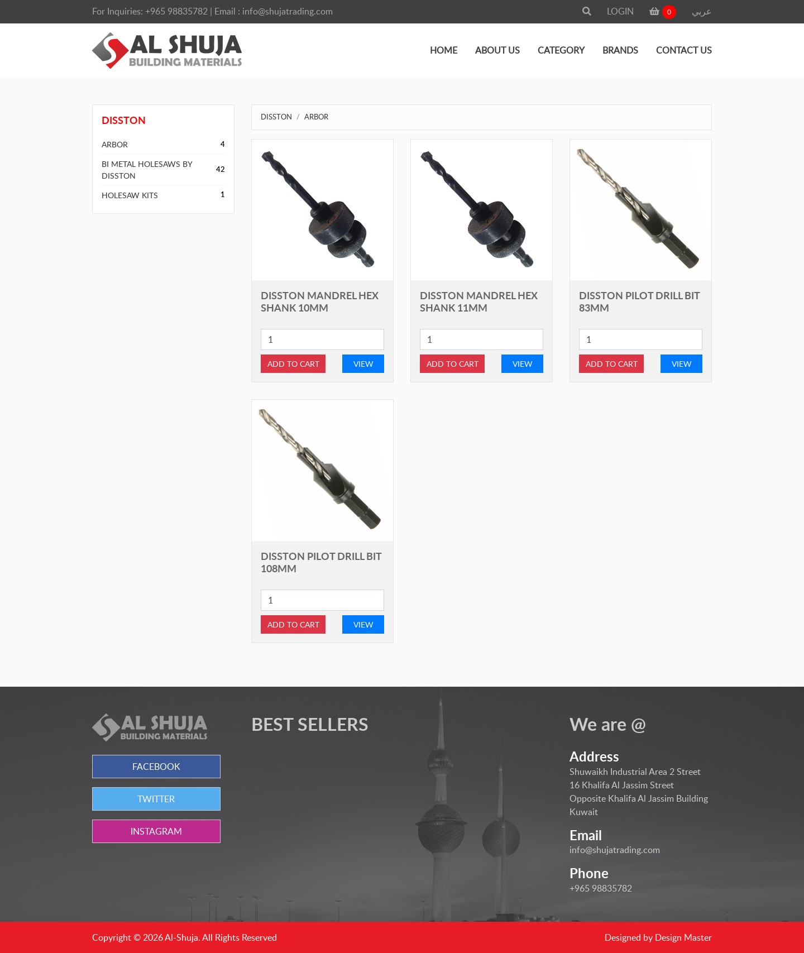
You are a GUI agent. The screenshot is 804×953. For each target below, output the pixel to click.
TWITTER (156, 799)
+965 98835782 (176, 11)
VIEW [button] (363, 363)
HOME (443, 50)
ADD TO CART (293, 363)
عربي (702, 11)
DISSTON (276, 117)
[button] (586, 11)
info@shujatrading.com (287, 11)
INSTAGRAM (156, 831)
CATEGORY (561, 50)
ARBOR (115, 144)
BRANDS (620, 50)
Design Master (683, 937)
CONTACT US (684, 50)
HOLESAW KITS (130, 195)
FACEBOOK (156, 766)
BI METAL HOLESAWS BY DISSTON (147, 170)
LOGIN (620, 11)
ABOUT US (497, 50)
